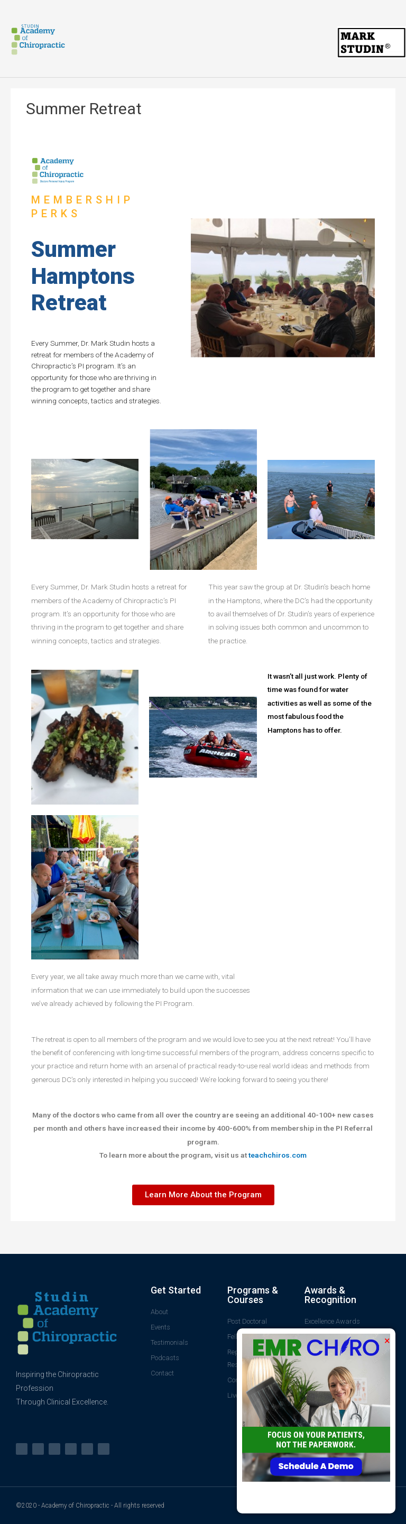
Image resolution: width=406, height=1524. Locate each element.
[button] (203, 1195)
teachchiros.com (277, 1155)
